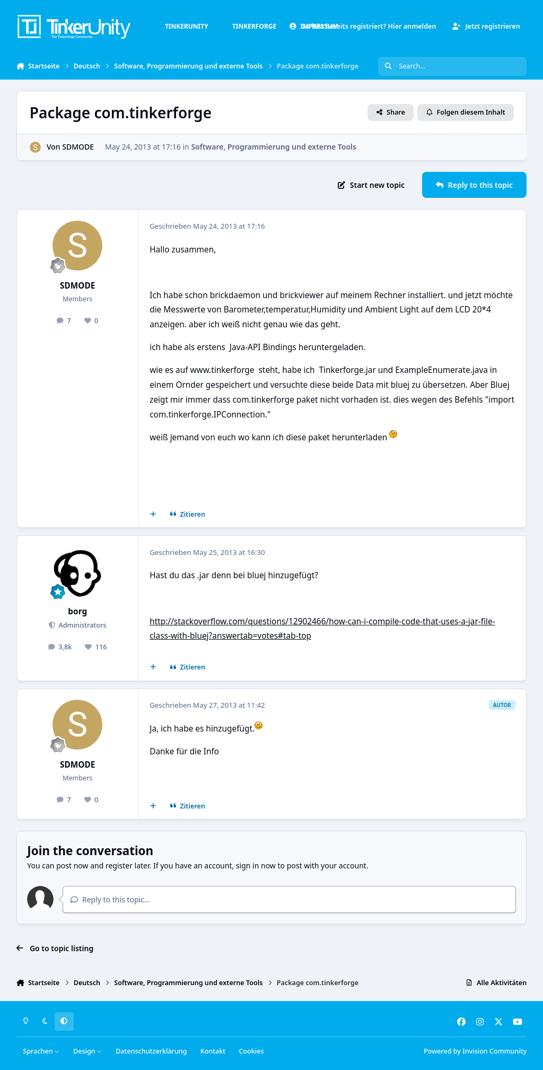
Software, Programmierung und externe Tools (273, 147)
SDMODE (78, 147)
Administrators (81, 625)
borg (77, 611)
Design (87, 1051)
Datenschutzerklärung (151, 1051)
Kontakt (212, 1051)
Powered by (475, 1051)
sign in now (256, 865)
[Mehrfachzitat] (153, 514)
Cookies (251, 1051)
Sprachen (41, 1051)
